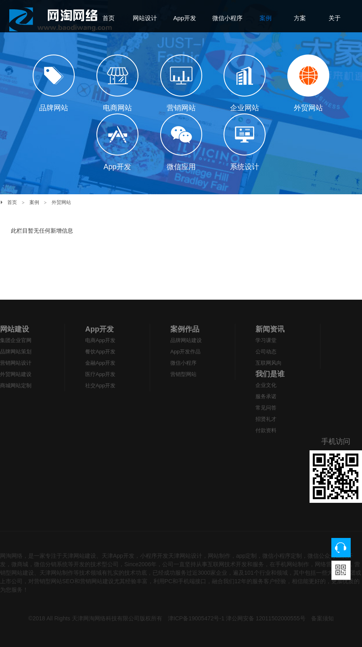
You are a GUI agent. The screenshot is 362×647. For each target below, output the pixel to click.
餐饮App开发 (100, 352)
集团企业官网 (15, 340)
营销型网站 (183, 374)
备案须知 (322, 618)
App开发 (99, 329)
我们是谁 (270, 374)
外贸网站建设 (15, 374)
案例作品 (184, 329)
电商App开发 (100, 340)
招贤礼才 (265, 419)
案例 (34, 202)
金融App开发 (100, 363)
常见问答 (265, 408)
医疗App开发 (100, 374)
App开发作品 (185, 352)
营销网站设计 (15, 363)
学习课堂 (265, 340)
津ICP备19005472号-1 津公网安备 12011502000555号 (237, 618)
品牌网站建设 (186, 340)
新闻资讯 (270, 329)
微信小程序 (183, 363)
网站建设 (14, 329)
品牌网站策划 (15, 352)
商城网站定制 (15, 385)
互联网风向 (268, 363)
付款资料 (265, 430)
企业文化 (265, 385)
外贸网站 (61, 202)
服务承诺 (265, 396)
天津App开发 (118, 555)
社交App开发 (100, 385)
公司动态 (265, 352)
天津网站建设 (79, 555)
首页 (12, 202)
